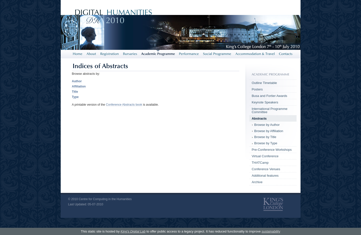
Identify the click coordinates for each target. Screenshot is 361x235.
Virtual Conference (265, 156)
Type (75, 97)
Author (77, 81)
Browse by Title (265, 137)
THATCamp (260, 162)
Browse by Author (267, 125)
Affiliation (79, 86)
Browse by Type (265, 143)
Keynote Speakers (265, 102)
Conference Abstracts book (124, 104)
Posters (257, 89)
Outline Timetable (264, 83)
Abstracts (259, 118)
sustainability (271, 231)
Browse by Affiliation (268, 131)
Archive (257, 182)
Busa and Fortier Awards (269, 96)
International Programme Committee (269, 110)
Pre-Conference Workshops (272, 150)
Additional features (265, 175)
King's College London (273, 204)
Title (75, 91)
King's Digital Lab (133, 231)
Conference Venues (266, 169)
